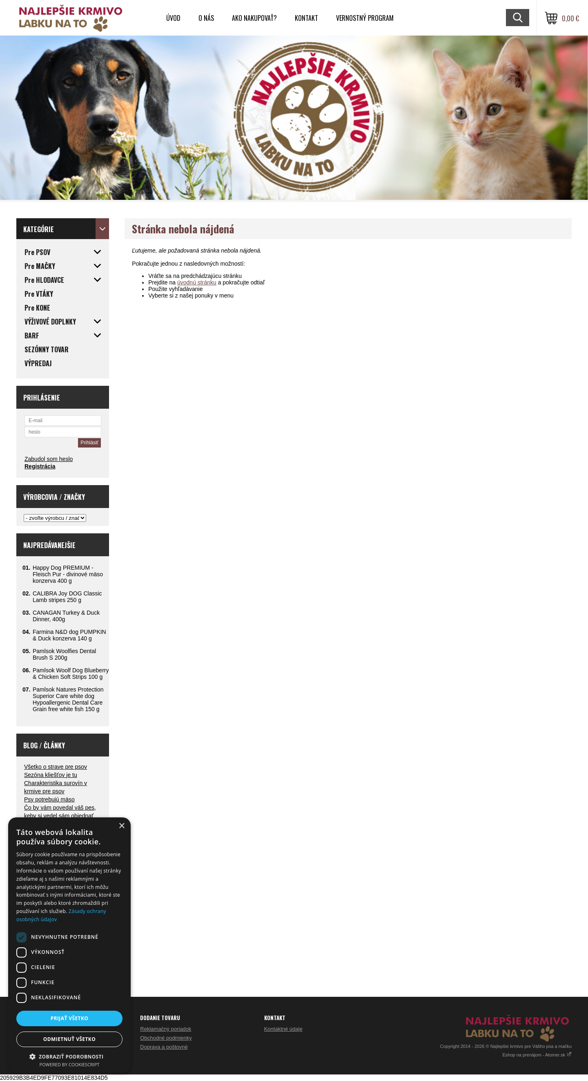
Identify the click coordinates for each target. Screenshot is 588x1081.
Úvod (173, 18)
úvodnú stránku (196, 282)
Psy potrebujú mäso (49, 799)
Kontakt (306, 18)
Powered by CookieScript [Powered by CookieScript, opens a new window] (70, 1064)
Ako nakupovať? (254, 18)
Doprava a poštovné (163, 1047)
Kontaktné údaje (283, 1029)
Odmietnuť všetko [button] (69, 1039)
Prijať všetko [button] (70, 1018)
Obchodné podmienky (166, 1038)
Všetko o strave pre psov (55, 766)
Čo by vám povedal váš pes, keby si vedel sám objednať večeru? (60, 815)
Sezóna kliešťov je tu (50, 775)
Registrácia (39, 466)
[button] (69, 1056)
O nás (206, 18)
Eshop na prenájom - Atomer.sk (537, 1054)
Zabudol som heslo (48, 459)
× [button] (121, 826)
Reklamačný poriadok (165, 1029)
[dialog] (69, 945)
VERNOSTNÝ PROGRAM (365, 18)
